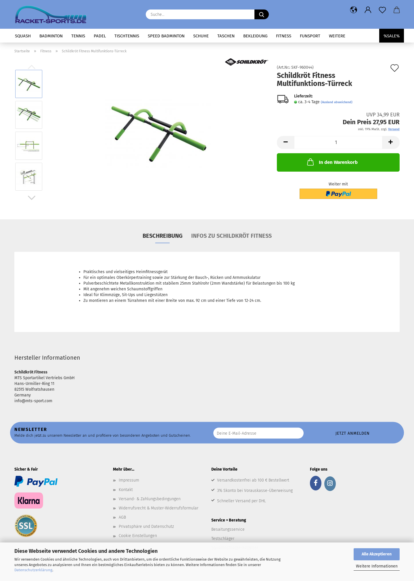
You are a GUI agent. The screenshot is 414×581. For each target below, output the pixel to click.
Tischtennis (126, 36)
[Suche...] (261, 14)
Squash (23, 36)
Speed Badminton (166, 36)
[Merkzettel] (382, 10)
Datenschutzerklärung (33, 570)
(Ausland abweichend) (336, 102)
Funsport (310, 36)
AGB (122, 517)
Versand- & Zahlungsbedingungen (150, 498)
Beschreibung (163, 235)
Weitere (337, 36)
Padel (100, 36)
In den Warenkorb (332, 161)
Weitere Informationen (377, 566)
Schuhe (201, 36)
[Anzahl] (338, 142)
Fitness (283, 36)
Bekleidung (255, 36)
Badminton (51, 36)
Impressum (129, 480)
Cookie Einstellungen (138, 535)
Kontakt (126, 489)
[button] (353, 10)
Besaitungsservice (228, 529)
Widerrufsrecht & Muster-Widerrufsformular (158, 508)
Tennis (78, 36)
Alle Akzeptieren (377, 554)
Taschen (226, 36)
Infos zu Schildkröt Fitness (231, 235)
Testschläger (222, 538)
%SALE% (392, 36)
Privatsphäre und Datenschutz (146, 526)
